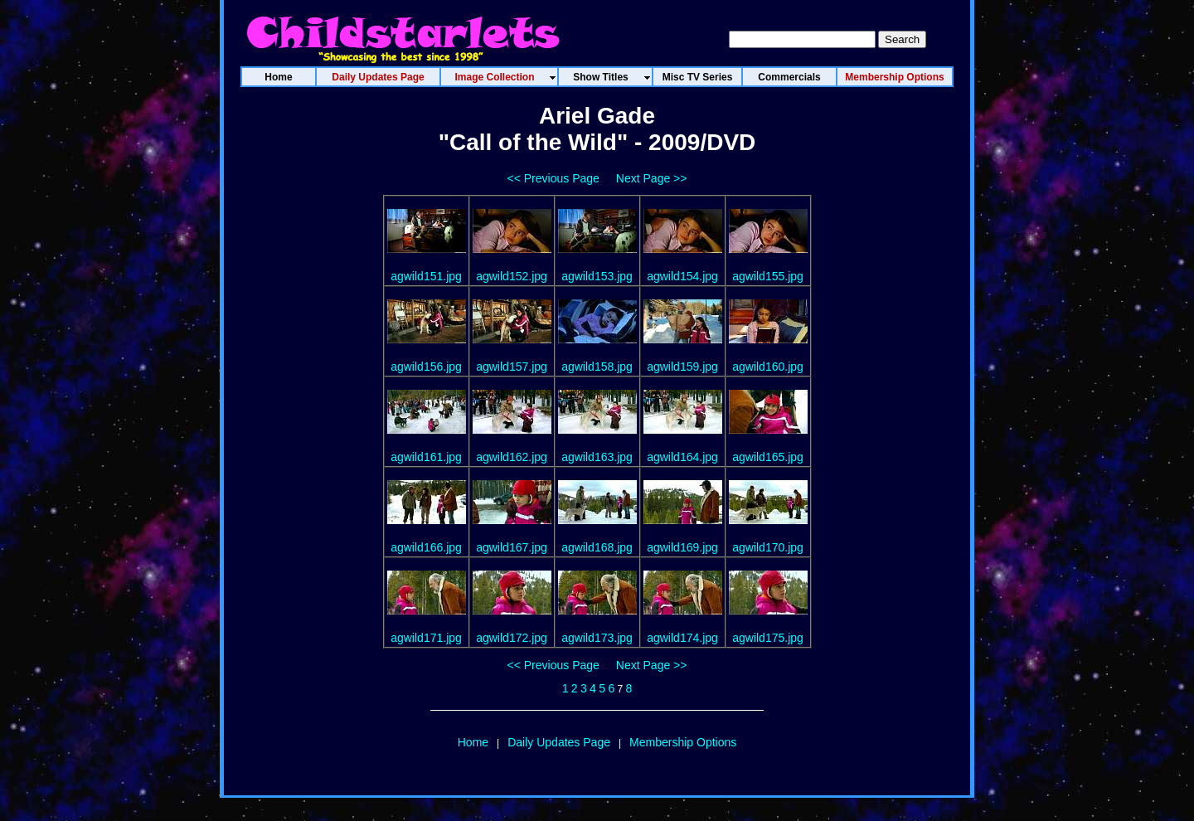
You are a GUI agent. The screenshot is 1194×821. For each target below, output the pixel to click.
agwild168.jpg (597, 547)
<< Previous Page (553, 178)
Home (473, 742)
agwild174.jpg (682, 637)
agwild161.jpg (426, 457)
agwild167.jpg (511, 547)
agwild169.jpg (682, 547)
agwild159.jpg (682, 366)
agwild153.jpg (597, 276)
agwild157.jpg (511, 366)
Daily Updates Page (558, 742)
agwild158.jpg (597, 366)
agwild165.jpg (767, 457)
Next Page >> (651, 178)
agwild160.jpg (767, 366)
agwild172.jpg (511, 637)
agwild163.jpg (597, 457)
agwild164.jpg (682, 457)
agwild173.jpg (597, 637)
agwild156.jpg (426, 366)
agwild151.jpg (426, 276)
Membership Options (682, 742)
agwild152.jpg (511, 276)
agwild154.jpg (682, 276)
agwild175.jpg (767, 637)
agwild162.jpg (511, 457)
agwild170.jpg (767, 547)
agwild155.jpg (767, 276)
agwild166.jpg (426, 547)
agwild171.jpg (426, 637)
